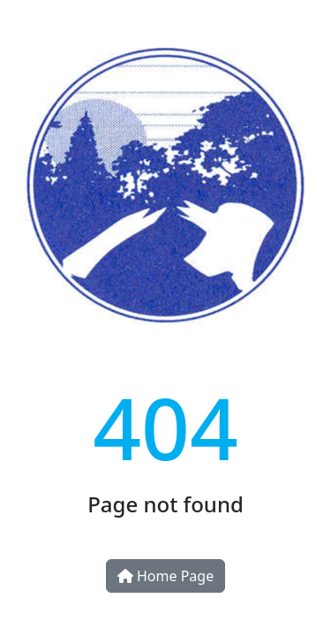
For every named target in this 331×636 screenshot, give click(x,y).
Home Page (165, 576)
